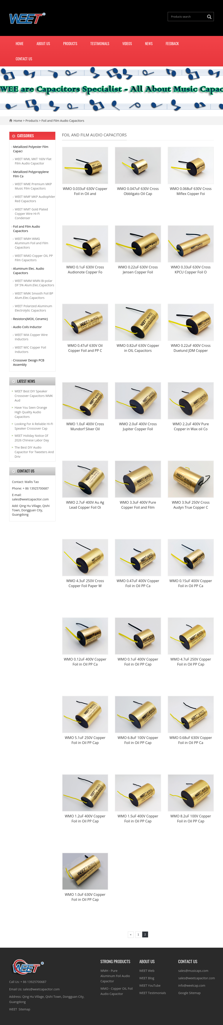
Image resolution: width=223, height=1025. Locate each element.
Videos (127, 43)
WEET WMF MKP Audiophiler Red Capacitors (35, 199)
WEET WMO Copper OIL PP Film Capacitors (34, 258)
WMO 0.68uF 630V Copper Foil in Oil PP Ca (190, 740)
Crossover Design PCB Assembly (28, 362)
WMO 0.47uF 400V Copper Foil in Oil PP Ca (138, 583)
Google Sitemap (189, 993)
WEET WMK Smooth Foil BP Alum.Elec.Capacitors (34, 295)
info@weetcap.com (191, 985)
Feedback (172, 43)
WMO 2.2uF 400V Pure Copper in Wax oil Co (190, 426)
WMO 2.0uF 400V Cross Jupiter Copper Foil (138, 426)
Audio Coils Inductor (27, 327)
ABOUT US (147, 961)
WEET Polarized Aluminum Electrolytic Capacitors (33, 308)
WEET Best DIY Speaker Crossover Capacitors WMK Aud (34, 395)
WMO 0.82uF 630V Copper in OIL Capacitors (138, 348)
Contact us (24, 58)
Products (70, 43)
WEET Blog (146, 978)
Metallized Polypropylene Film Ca (31, 174)
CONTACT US (187, 961)
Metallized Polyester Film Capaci (30, 149)
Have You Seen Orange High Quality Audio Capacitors (31, 412)
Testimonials (99, 43)
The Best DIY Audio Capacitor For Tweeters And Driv (34, 452)
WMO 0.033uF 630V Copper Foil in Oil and (85, 191)
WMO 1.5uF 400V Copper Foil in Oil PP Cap (138, 818)
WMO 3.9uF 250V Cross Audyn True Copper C (190, 505)
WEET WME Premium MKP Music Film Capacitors (33, 186)
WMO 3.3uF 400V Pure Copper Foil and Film (138, 505)
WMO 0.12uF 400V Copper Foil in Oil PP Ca (85, 662)
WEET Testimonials (152, 993)
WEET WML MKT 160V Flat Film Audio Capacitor (33, 161)
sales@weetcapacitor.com (196, 978)
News (149, 43)
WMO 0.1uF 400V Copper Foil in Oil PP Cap (138, 662)
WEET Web (146, 971)
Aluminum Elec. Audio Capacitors (28, 270)
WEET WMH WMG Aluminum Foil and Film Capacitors (31, 243)
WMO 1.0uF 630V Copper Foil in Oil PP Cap (85, 897)
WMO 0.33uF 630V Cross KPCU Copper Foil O (191, 269)
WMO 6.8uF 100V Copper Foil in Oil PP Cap (138, 740)
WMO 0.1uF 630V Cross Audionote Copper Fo (85, 269)
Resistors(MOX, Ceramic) (30, 319)
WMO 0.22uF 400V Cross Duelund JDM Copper (191, 348)
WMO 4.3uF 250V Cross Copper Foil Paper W (85, 583)
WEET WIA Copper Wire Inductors (31, 337)
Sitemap (24, 1009)
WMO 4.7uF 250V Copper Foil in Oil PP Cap (191, 662)
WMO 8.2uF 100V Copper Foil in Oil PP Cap (191, 818)
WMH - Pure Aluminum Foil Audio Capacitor (115, 976)
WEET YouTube (149, 985)
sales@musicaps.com (193, 971)
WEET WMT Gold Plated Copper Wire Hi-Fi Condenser (31, 213)
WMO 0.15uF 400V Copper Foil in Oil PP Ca (190, 583)
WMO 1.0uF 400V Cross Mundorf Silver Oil (85, 426)
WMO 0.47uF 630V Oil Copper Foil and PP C (85, 348)
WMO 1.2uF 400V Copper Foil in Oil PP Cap (85, 818)
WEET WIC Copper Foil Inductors (30, 349)
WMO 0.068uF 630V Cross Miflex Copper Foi (190, 191)
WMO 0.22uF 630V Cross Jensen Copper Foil (138, 269)
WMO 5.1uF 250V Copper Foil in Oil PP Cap (85, 740)
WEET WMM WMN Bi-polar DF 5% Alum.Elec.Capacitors (34, 283)
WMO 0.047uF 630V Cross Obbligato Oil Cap (138, 191)
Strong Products (115, 961)
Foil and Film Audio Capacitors (62, 121)
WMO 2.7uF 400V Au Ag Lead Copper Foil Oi (85, 505)
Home (20, 43)
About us (43, 43)
